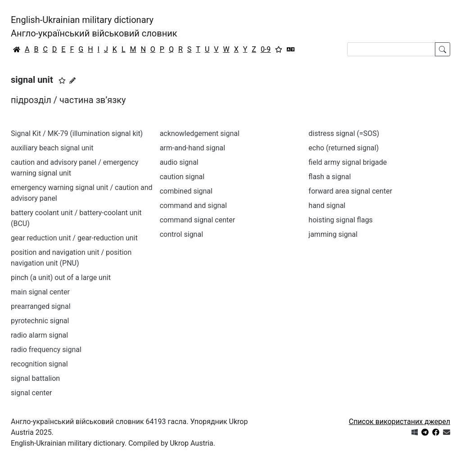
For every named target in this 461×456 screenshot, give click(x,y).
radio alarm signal (39, 335)
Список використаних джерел (399, 421)
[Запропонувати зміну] (72, 80)
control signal (181, 234)
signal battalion (35, 378)
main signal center (40, 292)
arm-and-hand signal (192, 148)
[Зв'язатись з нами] (446, 432)
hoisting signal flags (340, 220)
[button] (62, 80)
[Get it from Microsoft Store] (414, 432)
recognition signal (39, 364)
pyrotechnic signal (40, 320)
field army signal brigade (347, 162)
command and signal (193, 205)
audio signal (179, 162)
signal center (31, 392)
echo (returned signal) (343, 148)
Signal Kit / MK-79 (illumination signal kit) (77, 133)
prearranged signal (41, 306)
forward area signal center (350, 191)
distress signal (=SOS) (343, 133)
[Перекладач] (291, 49)
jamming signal (332, 234)
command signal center (197, 220)
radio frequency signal (46, 349)
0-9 (266, 49)
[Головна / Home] (17, 49)
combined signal (186, 191)
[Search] (391, 49)
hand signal (326, 205)
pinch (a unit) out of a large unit (61, 277)
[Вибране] (279, 49)
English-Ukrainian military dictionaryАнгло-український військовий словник (94, 26)
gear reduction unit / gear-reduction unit (74, 238)
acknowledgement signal (200, 133)
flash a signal (329, 176)
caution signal (182, 176)
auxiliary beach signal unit (52, 148)
